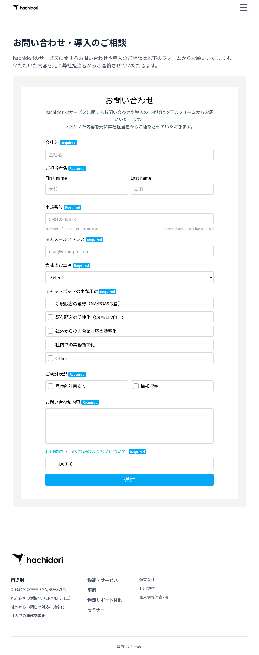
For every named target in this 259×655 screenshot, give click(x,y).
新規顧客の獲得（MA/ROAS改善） (40, 589)
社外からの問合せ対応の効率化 (37, 607)
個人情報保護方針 (154, 597)
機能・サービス (102, 580)
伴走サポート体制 (104, 599)
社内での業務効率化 (28, 615)
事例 (91, 590)
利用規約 (147, 588)
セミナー (96, 609)
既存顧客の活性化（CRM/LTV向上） (42, 598)
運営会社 (147, 579)
